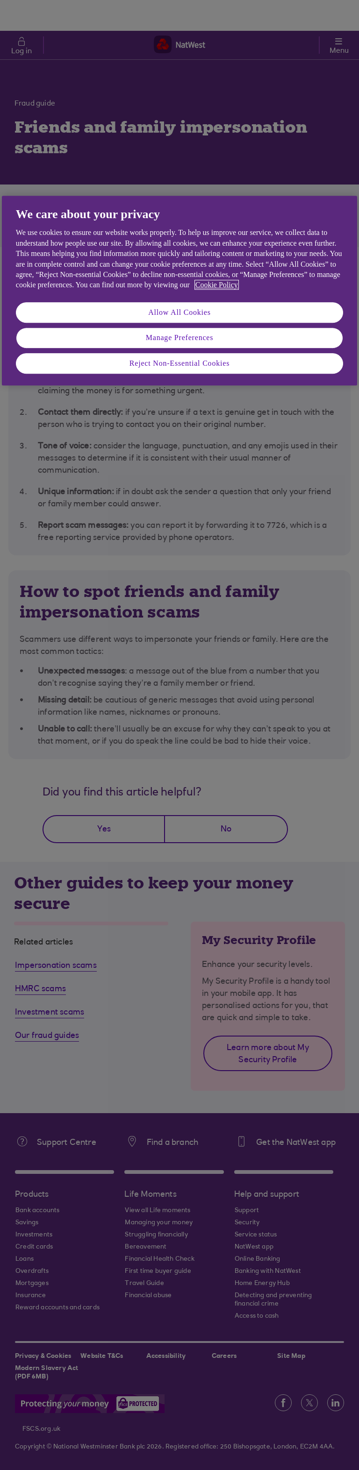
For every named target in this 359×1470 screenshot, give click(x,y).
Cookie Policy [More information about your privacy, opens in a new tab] (216, 285)
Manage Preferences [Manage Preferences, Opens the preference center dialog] (180, 337)
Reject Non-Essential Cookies (179, 363)
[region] (179, 290)
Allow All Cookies (179, 312)
